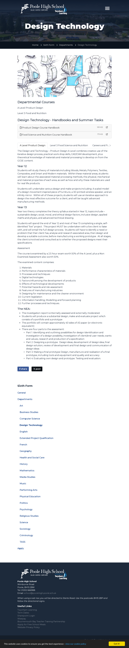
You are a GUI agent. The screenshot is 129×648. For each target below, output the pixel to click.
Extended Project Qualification (36, 438)
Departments (66, 45)
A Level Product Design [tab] (32, 145)
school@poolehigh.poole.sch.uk (40, 593)
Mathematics (27, 470)
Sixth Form (48, 45)
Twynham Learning (27, 610)
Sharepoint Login (26, 615)
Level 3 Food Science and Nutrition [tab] (69, 145)
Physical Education (30, 496)
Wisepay (21, 618)
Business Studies (29, 412)
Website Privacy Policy (28, 627)
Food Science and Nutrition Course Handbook (46, 134)
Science (24, 522)
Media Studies (27, 477)
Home (35, 45)
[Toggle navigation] (107, 8)
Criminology (26, 535)
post (37, 369)
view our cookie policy (75, 644)
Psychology (26, 509)
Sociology (25, 529)
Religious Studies (29, 516)
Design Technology (31, 425)
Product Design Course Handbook (40, 127)
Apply (20, 548)
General (21, 392)
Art (21, 405)
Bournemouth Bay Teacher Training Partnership (41, 621)
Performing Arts (28, 490)
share (23, 369)
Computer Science (30, 418)
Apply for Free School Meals (31, 624)
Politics (24, 503)
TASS (22, 542)
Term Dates (23, 613)
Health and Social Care (32, 457)
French (23, 444)
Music (23, 483)
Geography (26, 451)
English (24, 431)
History (24, 464)
